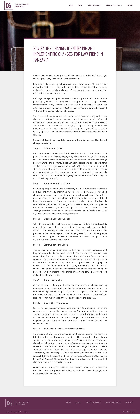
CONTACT (129, 5)
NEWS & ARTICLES (113, 5)
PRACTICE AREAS (94, 5)
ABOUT (80, 5)
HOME (71, 5)
